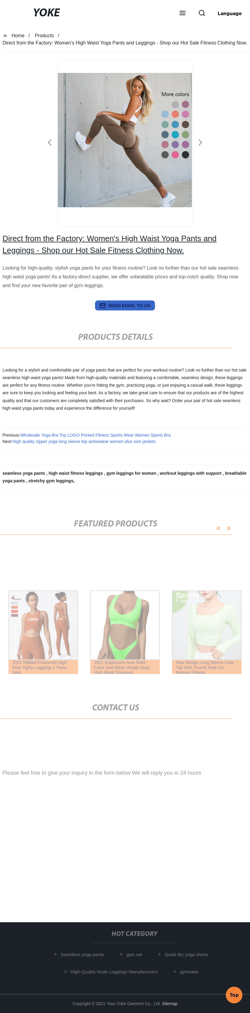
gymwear (191, 971)
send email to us (125, 306)
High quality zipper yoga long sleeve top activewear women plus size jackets (84, 441)
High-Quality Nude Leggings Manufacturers (116, 971)
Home (18, 35)
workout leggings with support (191, 473)
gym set (136, 954)
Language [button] (230, 13)
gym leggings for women (131, 473)
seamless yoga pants (24, 473)
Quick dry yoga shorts (188, 954)
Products (44, 35)
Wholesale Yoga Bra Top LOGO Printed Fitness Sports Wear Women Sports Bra (95, 435)
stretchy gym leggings (51, 480)
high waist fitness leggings (76, 473)
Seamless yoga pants (84, 954)
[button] (182, 13)
